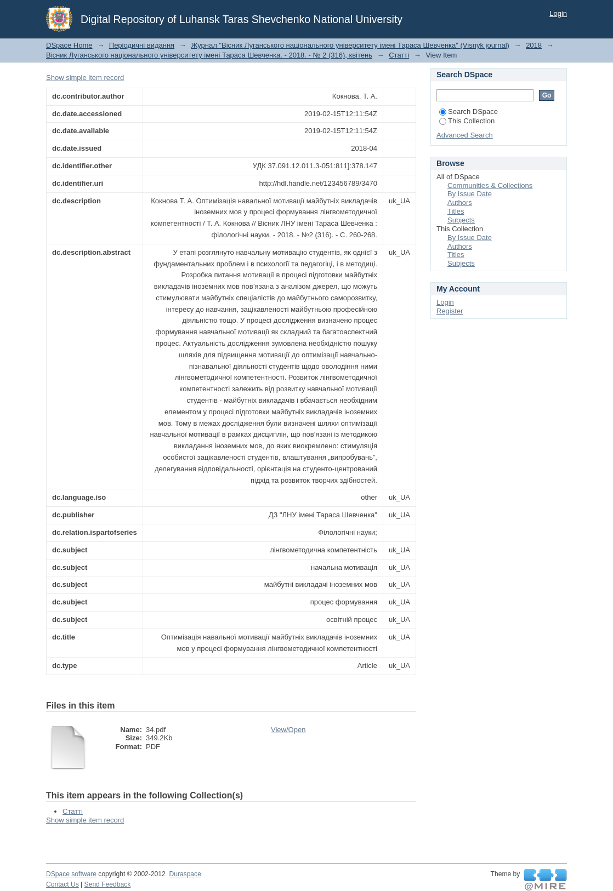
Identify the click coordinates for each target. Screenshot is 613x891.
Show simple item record (85, 77)
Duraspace (185, 874)
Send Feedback (107, 884)
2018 (534, 45)
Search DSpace (468, 111)
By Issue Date (469, 194)
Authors (459, 202)
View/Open (288, 730)
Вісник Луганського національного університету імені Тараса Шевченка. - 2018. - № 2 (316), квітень (209, 55)
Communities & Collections (489, 185)
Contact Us (62, 884)
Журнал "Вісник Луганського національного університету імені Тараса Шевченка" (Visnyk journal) (350, 45)
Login (558, 13)
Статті (399, 55)
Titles (455, 211)
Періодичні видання (141, 45)
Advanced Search (464, 135)
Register (449, 311)
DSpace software (71, 874)
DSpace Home (69, 45)
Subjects (461, 220)
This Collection (467, 121)
